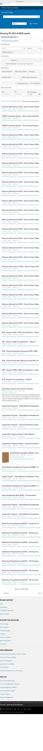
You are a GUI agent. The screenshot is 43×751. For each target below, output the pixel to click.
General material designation (29, 77)
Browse (19, 23)
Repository (14, 60)
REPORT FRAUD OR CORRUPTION (15, 705)
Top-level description (11, 63)
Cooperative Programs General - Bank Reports (18, 434)
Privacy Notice (7, 702)
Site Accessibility (16, 702)
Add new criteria (8, 52)
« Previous (6, 593)
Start (3, 92)
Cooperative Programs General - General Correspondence (22, 444)
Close (41, 1)
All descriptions (35, 83)
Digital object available (21, 71)
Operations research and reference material (28, 111)
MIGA (25, 709)
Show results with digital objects (30, 101)
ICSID (29, 709)
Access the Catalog (12, 8)
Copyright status (6, 77)
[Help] (39, 94)
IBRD (15, 709)
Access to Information (27, 702)
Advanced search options (10, 41)
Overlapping (32, 92)
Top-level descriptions (21, 83)
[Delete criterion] (40, 48)
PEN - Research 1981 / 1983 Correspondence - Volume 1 (21, 332)
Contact (40, 702)
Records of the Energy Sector (9, 111)
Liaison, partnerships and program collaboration (29, 410)
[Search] (21, 16)
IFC (21, 709)
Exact (30, 94)
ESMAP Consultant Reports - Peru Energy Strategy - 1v (21, 126)
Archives (3, 8)
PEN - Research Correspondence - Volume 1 (17, 379)
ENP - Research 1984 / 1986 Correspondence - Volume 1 (21, 370)
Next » (40, 593)
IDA (18, 709)
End (15, 92)
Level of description (7, 71)
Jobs (36, 702)
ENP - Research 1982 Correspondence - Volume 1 (19, 342)
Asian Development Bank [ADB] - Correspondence (19, 495)
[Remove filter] (17, 37)
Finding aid (31, 71)
